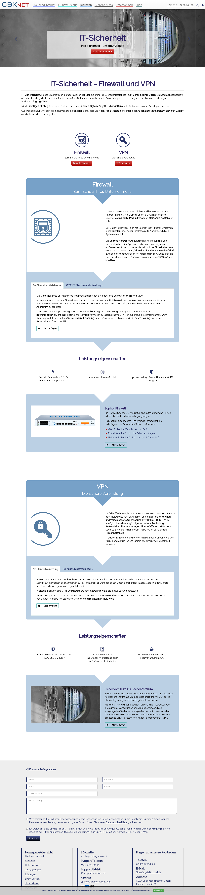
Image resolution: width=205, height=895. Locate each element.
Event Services (104, 5)
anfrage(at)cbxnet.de (150, 872)
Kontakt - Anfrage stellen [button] (41, 769)
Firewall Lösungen (81, 163)
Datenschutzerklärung (117, 822)
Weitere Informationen (141, 890)
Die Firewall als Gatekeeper (47, 285)
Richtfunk (30, 860)
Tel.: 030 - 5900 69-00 (180, 5)
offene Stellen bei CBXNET (97, 881)
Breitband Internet (44, 5)
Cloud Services (33, 869)
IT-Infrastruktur (67, 5)
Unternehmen (124, 5)
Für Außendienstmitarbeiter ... (78, 569)
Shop (139, 5)
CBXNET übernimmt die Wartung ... (84, 285)
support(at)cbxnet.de (95, 873)
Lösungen (86, 5)
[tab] (102, 769)
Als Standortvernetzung (45, 569)
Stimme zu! (158, 891)
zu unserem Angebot (102, 52)
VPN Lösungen (123, 163)
